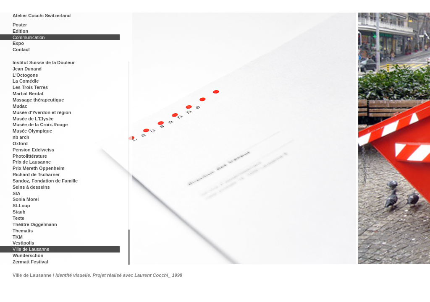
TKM (18, 237)
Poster (20, 24)
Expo (18, 43)
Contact (21, 49)
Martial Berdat (28, 93)
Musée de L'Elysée (33, 118)
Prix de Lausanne (32, 161)
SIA (16, 193)
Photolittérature (30, 156)
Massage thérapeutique (38, 99)
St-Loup (21, 205)
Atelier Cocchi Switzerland (42, 15)
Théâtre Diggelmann (35, 224)
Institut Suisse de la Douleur (44, 62)
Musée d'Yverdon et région (42, 112)
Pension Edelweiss (33, 149)
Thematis (23, 230)
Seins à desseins (31, 187)
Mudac (20, 106)
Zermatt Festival (30, 261)
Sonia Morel (26, 199)
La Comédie (26, 80)
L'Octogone (25, 75)
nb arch (21, 137)
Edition (20, 31)
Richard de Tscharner (36, 174)
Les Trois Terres (30, 87)
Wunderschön (28, 255)
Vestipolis (23, 242)
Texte (18, 218)
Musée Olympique (32, 130)
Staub (19, 211)
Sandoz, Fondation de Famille (45, 180)
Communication (29, 37)
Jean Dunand (27, 68)
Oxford (20, 143)
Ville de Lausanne (31, 249)
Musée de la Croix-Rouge (40, 124)
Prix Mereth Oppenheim (38, 168)
